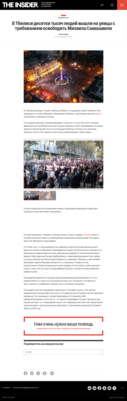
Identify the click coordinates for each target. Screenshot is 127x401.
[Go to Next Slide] (100, 164)
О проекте (6, 388)
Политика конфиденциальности (25, 388)
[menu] (122, 5)
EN (102, 5)
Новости (63, 18)
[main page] (20, 4)
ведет (99, 113)
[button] (32, 195)
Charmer (121, 397)
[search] (112, 5)
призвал (88, 234)
